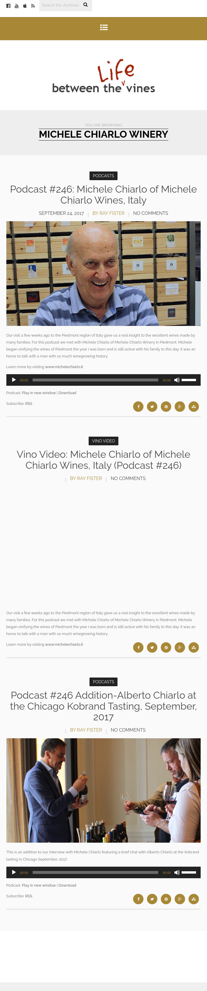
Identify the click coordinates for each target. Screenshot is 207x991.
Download (67, 393)
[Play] (14, 380)
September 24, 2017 (61, 213)
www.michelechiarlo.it (64, 367)
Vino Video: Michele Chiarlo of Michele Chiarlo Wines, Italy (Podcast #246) (104, 460)
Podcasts (103, 176)
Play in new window (39, 393)
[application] (103, 380)
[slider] (95, 380)
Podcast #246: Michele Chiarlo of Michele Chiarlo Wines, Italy (103, 194)
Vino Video (103, 441)
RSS (28, 403)
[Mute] (177, 380)
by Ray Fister (109, 213)
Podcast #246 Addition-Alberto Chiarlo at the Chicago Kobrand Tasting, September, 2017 (103, 706)
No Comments (150, 213)
